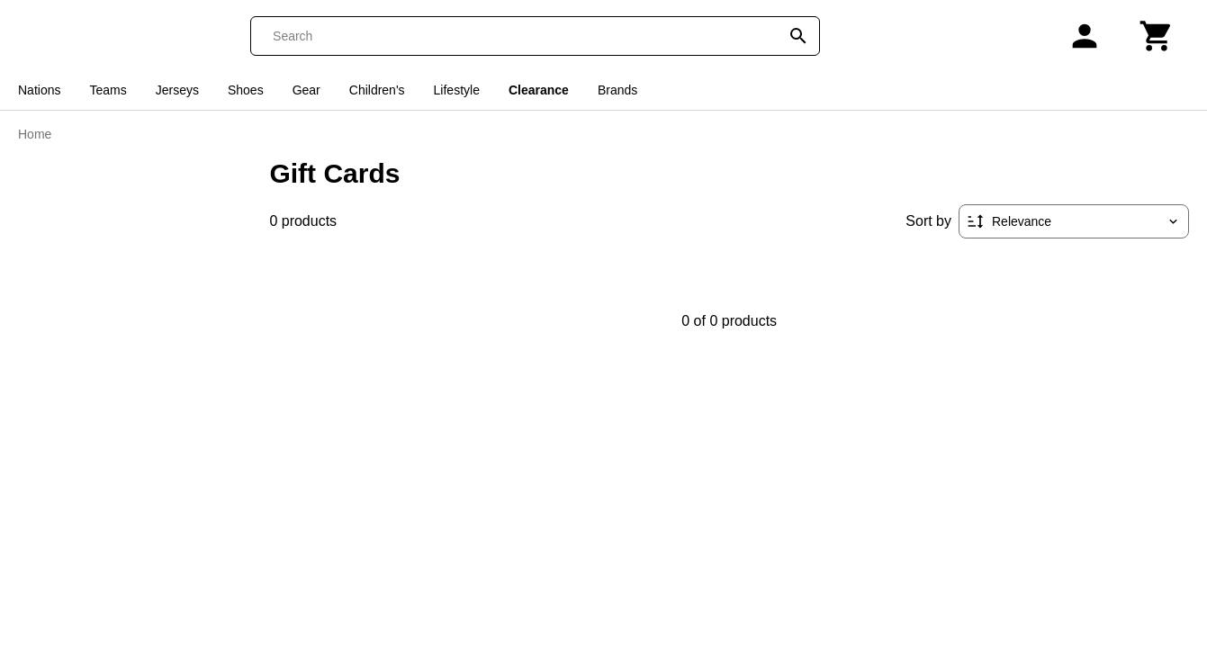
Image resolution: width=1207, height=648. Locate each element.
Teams (107, 90)
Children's (377, 90)
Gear (306, 90)
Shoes (246, 90)
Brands (617, 90)
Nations (39, 90)
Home (34, 134)
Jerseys (177, 90)
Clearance (539, 90)
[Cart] (1157, 36)
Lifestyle (457, 90)
